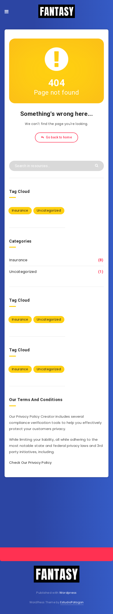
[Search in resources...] (56, 166)
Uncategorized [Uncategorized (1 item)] (49, 210)
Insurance (18, 260)
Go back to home (56, 137)
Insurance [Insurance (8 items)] (20, 210)
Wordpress (68, 593)
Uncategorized (23, 271)
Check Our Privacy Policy (30, 462)
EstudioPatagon (72, 602)
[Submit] (97, 165)
